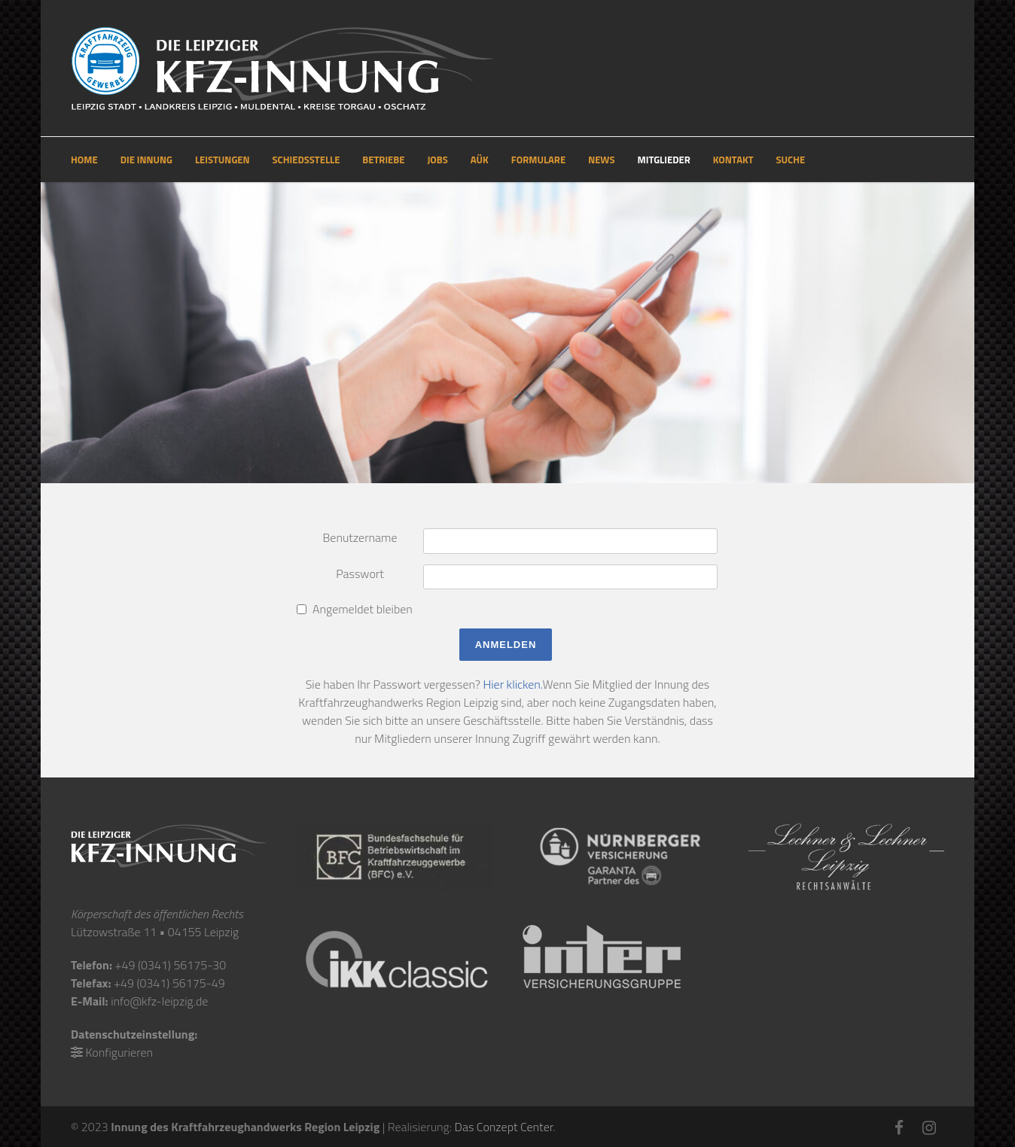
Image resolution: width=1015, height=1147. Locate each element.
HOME (84, 159)
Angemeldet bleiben (362, 609)
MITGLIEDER (664, 159)
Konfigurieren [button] (119, 1052)
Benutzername (359, 537)
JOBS (437, 159)
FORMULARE (538, 159)
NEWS (601, 159)
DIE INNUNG (146, 159)
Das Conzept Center (504, 1127)
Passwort (360, 573)
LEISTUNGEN (222, 159)
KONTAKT (733, 159)
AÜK (480, 159)
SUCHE (791, 159)
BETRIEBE (383, 159)
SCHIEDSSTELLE (306, 159)
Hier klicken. (512, 684)
